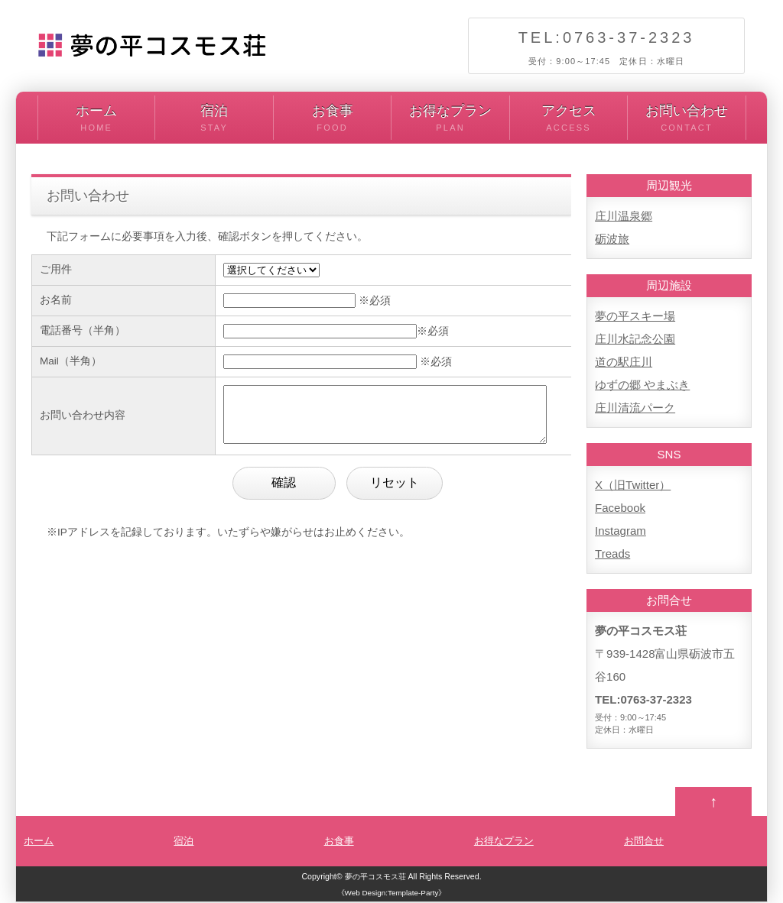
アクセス (568, 118)
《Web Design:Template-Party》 (392, 894)
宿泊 (213, 118)
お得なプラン (450, 118)
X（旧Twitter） (633, 484)
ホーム (96, 118)
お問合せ (644, 842)
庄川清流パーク (635, 407)
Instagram (620, 530)
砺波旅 (612, 238)
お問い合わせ (686, 118)
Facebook (620, 507)
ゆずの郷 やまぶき (642, 384)
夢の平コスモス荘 (375, 877)
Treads (612, 553)
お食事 (332, 118)
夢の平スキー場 (635, 315)
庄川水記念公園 (635, 338)
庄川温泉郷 (623, 215)
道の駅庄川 (623, 361)
